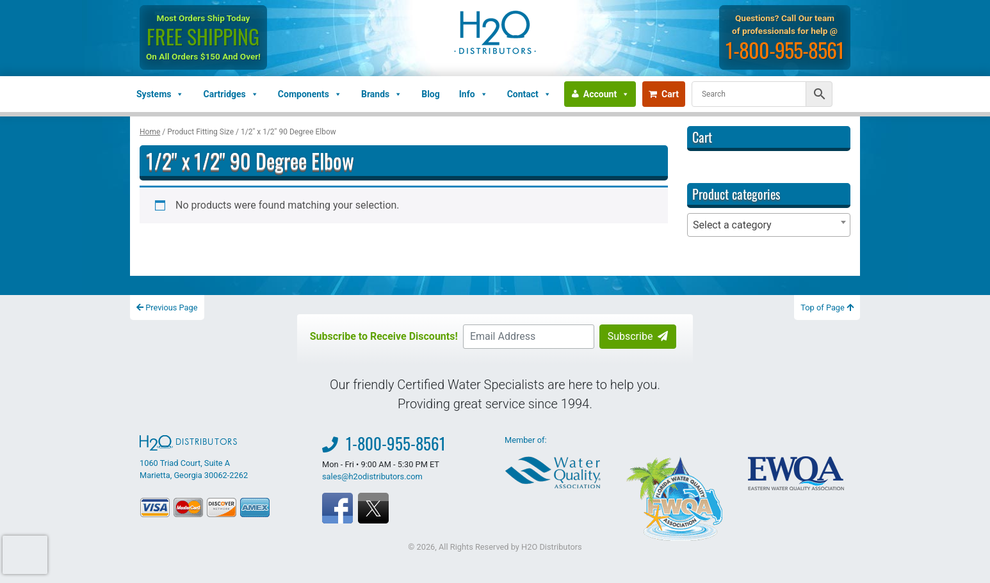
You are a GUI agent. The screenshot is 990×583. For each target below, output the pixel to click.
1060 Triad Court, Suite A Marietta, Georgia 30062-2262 (194, 457)
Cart (664, 94)
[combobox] (768, 225)
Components (310, 94)
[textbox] (769, 225)
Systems (160, 94)
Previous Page (167, 307)
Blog (430, 94)
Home (150, 131)
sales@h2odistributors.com (372, 476)
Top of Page (827, 307)
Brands (381, 94)
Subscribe (638, 336)
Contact (529, 94)
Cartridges (230, 94)
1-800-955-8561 (785, 50)
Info (473, 94)
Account (606, 94)
